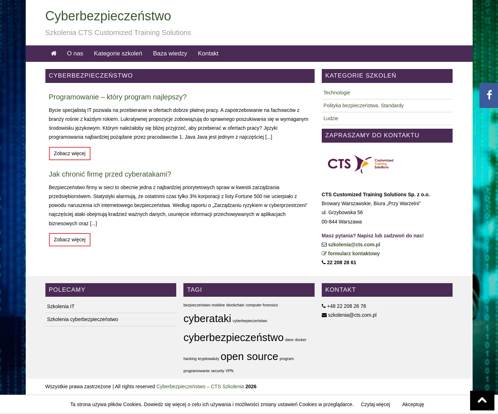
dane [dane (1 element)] (289, 339)
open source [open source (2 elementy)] (249, 356)
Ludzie (331, 118)
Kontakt (208, 53)
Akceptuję (413, 404)
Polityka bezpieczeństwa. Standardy (364, 105)
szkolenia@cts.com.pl (354, 244)
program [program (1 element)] (287, 358)
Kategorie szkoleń (118, 53)
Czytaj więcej (375, 404)
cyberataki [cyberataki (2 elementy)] (207, 318)
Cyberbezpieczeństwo (108, 16)
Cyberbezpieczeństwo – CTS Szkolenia (200, 386)
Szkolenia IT (61, 306)
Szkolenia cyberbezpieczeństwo (82, 319)
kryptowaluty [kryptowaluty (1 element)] (208, 358)
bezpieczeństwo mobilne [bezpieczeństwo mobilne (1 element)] (204, 305)
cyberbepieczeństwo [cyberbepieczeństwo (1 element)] (250, 321)
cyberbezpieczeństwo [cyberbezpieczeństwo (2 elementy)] (233, 337)
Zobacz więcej (70, 153)
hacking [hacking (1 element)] (190, 358)
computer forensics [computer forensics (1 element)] (262, 305)
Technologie (337, 92)
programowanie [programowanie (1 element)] (196, 371)
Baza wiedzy (170, 53)
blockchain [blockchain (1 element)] (235, 305)
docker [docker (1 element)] (300, 339)
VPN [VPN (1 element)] (229, 371)
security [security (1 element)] (218, 371)
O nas (75, 53)
